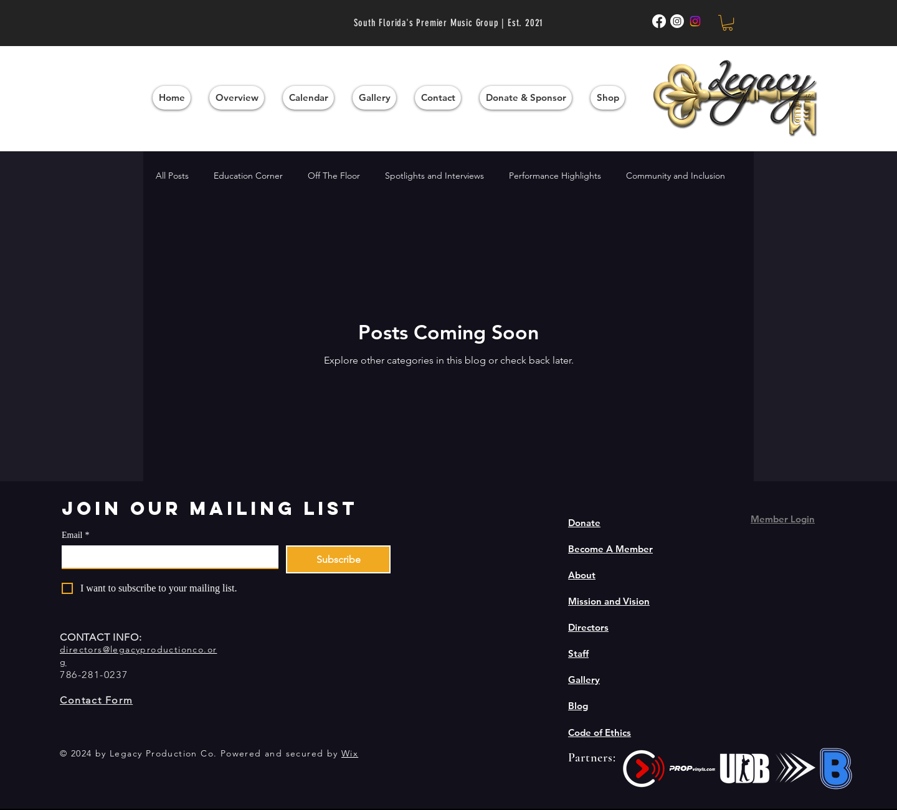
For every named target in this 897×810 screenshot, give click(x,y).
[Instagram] (695, 21)
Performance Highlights (555, 175)
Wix (349, 753)
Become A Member (610, 549)
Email (75, 535)
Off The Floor (334, 175)
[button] (727, 23)
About (582, 575)
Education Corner (248, 175)
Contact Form (96, 700)
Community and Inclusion (675, 175)
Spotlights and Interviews (434, 175)
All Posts (172, 175)
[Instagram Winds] (677, 21)
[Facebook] (659, 21)
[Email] (166, 556)
